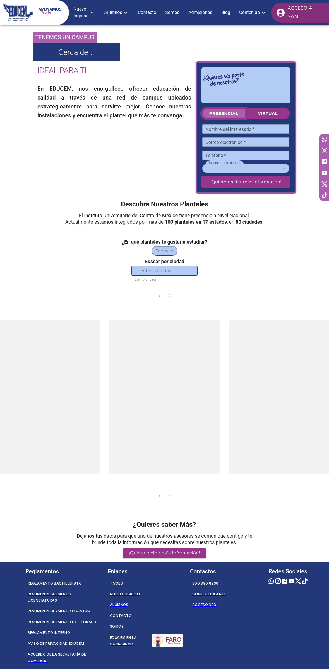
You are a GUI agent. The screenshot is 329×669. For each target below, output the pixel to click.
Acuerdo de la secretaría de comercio (57, 657)
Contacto (121, 615)
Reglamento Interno (49, 632)
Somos (117, 626)
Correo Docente (209, 593)
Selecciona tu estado (225, 163)
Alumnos (119, 604)
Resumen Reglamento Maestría (59, 611)
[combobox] (245, 168)
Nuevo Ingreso (125, 593)
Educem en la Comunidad (146, 640)
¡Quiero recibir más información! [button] (164, 553)
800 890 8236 (205, 583)
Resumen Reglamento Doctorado (62, 622)
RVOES (117, 583)
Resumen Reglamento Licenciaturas (49, 596)
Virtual (268, 113)
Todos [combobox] (162, 250)
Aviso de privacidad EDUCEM (56, 643)
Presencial (223, 113)
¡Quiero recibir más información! (246, 181)
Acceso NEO (204, 604)
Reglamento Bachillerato (55, 583)
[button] (84, 12)
